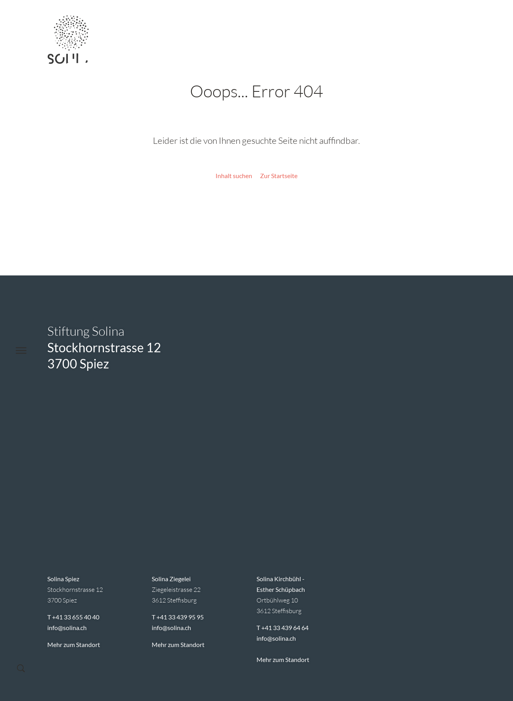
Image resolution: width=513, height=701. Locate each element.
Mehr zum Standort (73, 644)
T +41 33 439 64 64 (282, 627)
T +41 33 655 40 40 (73, 617)
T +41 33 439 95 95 (178, 617)
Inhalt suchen (234, 175)
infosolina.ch (67, 627)
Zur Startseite (278, 175)
